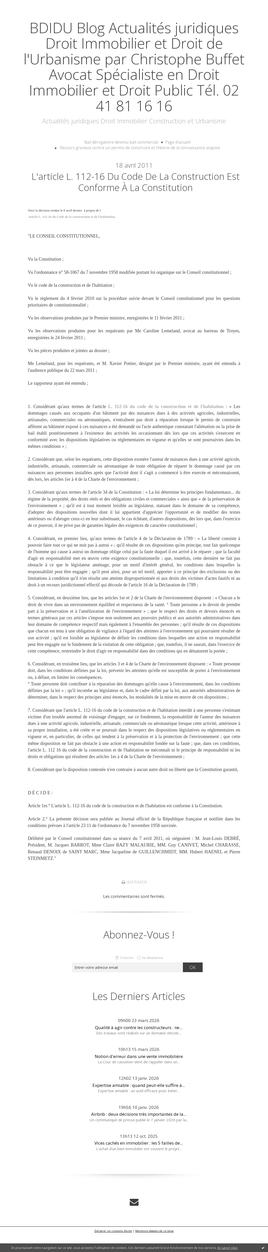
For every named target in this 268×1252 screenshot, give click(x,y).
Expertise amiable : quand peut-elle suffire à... (138, 1102)
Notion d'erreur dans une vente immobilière (139, 1073)
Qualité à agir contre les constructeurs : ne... (138, 1045)
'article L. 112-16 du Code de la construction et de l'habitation (71, 234)
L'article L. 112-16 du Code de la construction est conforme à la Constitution (135, 198)
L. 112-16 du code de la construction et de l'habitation (166, 423)
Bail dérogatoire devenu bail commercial (122, 157)
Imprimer (134, 899)
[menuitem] (124, 158)
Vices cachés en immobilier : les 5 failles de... (138, 1160)
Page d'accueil (175, 157)
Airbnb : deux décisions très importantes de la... (138, 1131)
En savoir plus (227, 1248)
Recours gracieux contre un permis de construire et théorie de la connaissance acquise (140, 163)
